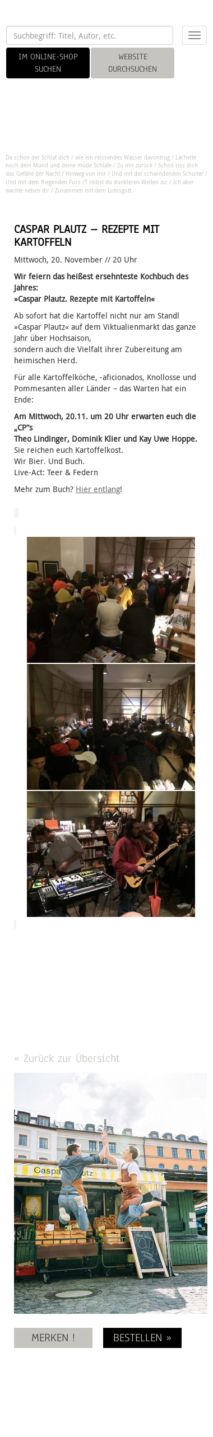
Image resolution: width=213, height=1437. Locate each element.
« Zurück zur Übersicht (67, 1058)
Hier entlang (98, 489)
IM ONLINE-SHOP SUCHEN (48, 62)
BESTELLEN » (142, 1337)
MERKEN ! (53, 1337)
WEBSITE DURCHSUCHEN (132, 62)
